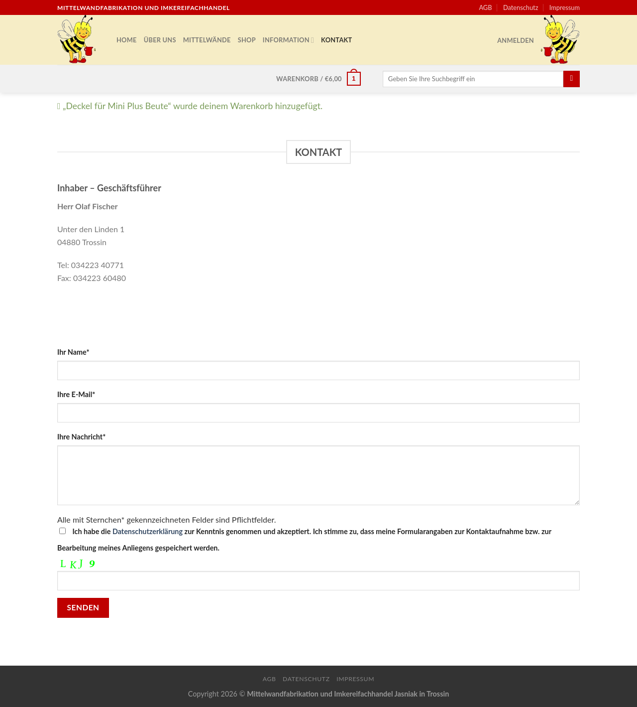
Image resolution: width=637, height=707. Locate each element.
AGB (485, 7)
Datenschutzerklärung (147, 531)
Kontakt (336, 40)
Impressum (564, 7)
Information (288, 40)
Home (126, 40)
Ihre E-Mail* (76, 394)
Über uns (160, 40)
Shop (247, 40)
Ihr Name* (73, 352)
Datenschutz (520, 7)
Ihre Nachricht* (81, 436)
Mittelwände (207, 40)
